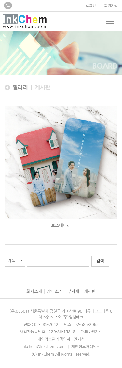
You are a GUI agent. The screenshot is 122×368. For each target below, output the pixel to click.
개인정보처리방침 (85, 347)
